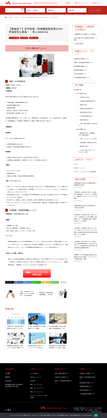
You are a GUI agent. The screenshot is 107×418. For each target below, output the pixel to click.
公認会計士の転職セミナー (81, 58)
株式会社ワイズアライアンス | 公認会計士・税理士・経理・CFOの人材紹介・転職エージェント (88, 410)
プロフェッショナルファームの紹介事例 (85, 171)
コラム (76, 164)
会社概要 (67, 3)
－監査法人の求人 (84, 146)
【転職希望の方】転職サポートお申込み (85, 34)
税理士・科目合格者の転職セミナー (83, 62)
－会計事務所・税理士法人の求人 (88, 142)
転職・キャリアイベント (36, 391)
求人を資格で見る (81, 93)
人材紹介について (97, 3)
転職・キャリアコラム (36, 384)
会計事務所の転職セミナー (81, 66)
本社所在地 (8, 380)
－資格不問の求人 (84, 120)
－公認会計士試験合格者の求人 (87, 101)
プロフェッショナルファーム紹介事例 (38, 396)
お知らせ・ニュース (79, 168)
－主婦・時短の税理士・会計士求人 (88, 124)
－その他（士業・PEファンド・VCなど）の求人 (87, 151)
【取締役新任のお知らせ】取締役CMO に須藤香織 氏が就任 (85, 184)
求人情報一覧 (77, 89)
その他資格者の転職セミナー (82, 77)
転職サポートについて (81, 3)
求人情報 (32, 380)
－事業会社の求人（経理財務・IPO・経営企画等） (87, 134)
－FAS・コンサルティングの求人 (88, 138)
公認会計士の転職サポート (62, 377)
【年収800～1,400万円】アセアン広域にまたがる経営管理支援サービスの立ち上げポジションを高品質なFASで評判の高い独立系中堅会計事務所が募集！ (85, 244)
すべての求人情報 (14, 38)
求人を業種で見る (81, 129)
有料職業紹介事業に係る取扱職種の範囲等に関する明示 (13, 385)
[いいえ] (105, 415)
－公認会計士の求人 (84, 97)
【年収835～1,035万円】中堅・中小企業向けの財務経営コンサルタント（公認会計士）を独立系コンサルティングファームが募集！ (85, 195)
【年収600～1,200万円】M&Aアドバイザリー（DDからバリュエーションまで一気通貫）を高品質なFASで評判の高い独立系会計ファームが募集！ (85, 231)
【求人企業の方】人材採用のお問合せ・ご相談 (85, 39)
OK (96, 415)
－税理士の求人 (83, 104)
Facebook (8, 410)
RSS (10, 410)
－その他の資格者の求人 (85, 116)
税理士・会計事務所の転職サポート (63, 381)
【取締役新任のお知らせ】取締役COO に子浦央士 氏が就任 (85, 206)
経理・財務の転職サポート (62, 373)
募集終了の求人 (33, 38)
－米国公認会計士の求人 (85, 112)
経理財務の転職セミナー (80, 70)
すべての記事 (24, 38)
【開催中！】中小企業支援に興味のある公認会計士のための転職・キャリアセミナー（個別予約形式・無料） (85, 257)
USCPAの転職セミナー (80, 74)
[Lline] (36, 282)
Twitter (5, 410)
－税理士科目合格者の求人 (86, 108)
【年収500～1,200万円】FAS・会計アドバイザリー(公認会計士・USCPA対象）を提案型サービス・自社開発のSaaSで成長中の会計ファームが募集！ (85, 218)
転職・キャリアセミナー (36, 388)
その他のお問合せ (79, 43)
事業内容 (7, 377)
